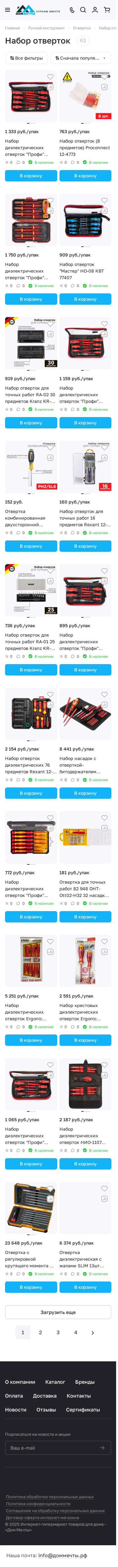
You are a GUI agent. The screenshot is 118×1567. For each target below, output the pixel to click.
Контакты (79, 1396)
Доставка (45, 1396)
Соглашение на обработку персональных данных (55, 1510)
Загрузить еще (58, 1312)
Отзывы (46, 1409)
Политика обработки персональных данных (50, 1496)
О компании (20, 1382)
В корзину (31, 175)
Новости (15, 1409)
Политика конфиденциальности (38, 1503)
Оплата (14, 1396)
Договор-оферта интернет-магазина (42, 1517)
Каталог (55, 1382)
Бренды (85, 1382)
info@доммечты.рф (62, 1555)
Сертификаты (83, 1409)
